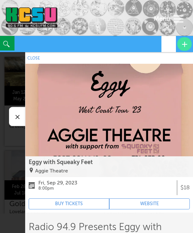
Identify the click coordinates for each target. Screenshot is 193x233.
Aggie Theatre (51, 171)
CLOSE (33, 58)
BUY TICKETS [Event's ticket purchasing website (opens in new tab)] (69, 203)
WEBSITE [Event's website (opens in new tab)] (149, 203)
